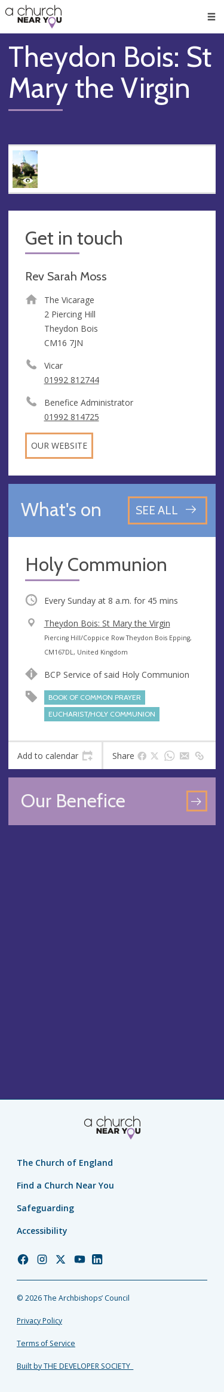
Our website (59, 445)
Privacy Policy (39, 1321)
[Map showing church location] (112, 937)
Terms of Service (46, 1343)
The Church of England (65, 1162)
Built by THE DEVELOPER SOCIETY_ (75, 1366)
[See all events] (167, 510)
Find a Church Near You (65, 1185)
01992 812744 (71, 379)
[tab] (55, 756)
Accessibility (42, 1230)
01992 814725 (71, 416)
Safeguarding (45, 1208)
